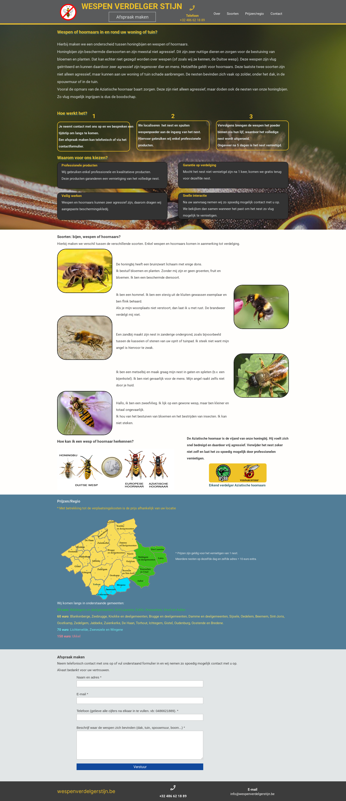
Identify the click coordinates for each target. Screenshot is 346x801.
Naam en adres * (89, 677)
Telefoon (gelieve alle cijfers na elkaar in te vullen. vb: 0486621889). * (127, 711)
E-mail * (82, 694)
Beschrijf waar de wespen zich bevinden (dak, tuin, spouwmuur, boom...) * (131, 727)
